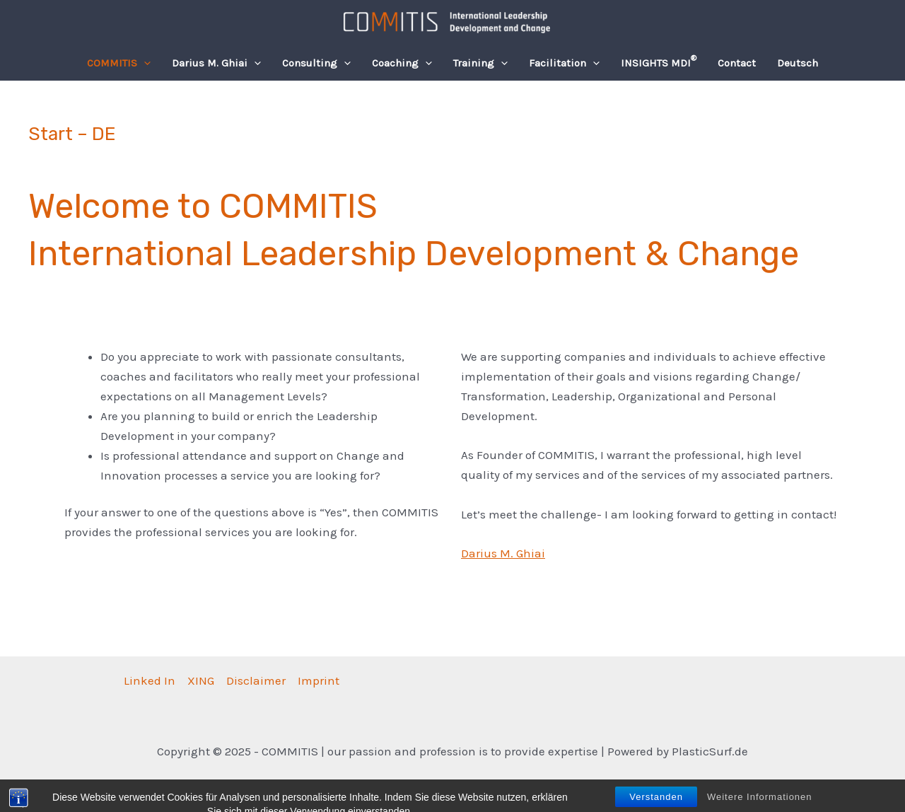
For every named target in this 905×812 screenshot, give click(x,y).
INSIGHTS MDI (658, 61)
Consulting (316, 63)
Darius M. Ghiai (216, 63)
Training (480, 63)
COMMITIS (119, 63)
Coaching (402, 63)
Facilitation (564, 63)
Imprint (318, 680)
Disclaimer (256, 680)
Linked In (149, 680)
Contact (737, 63)
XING (200, 680)
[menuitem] (797, 63)
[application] (144, 63)
